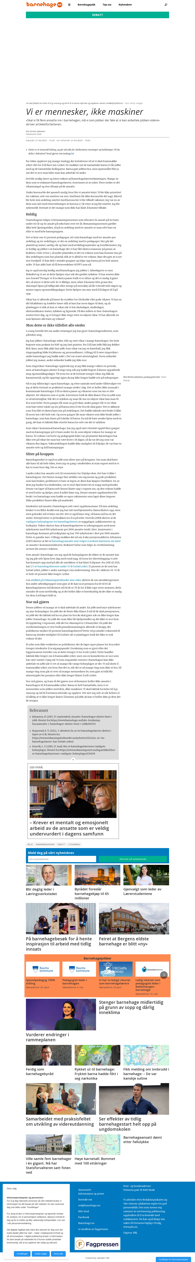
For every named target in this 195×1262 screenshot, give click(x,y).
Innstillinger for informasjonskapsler (173, 1259)
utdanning (74, 844)
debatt (61, 844)
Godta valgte (41, 1254)
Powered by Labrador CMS (97, 1258)
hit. (73, 153)
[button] (164, 975)
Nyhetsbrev (125, 4)
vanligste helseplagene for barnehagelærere (52, 521)
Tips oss (107, 4)
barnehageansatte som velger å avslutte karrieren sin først (86, 541)
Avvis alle (58, 1254)
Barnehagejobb (86, 4)
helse (30, 844)
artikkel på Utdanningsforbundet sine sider (56, 580)
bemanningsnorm (45, 844)
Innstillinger (22, 1254)
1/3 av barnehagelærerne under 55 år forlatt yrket (59, 566)
